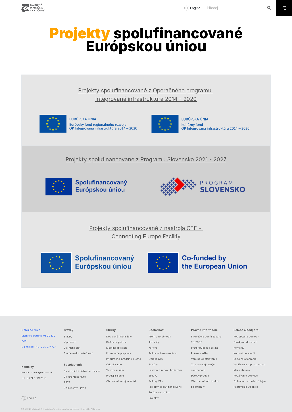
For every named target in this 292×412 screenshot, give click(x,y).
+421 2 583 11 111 (36, 378)
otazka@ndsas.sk (41, 372)
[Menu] (284, 8)
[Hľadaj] (235, 7)
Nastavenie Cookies (246, 386)
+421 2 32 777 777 (45, 346)
